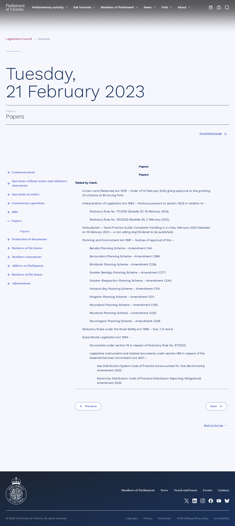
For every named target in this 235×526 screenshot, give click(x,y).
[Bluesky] (227, 500)
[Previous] (88, 406)
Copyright (132, 518)
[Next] (216, 406)
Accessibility (221, 518)
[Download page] (213, 133)
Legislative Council (19, 39)
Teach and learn (185, 490)
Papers (24, 231)
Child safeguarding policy (192, 518)
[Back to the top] (215, 425)
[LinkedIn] (194, 500)
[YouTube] (219, 500)
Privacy (148, 518)
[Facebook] (210, 500)
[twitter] (186, 500)
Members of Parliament (138, 490)
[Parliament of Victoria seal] (16, 490)
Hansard (44, 39)
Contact (223, 490)
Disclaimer (164, 518)
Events (207, 490)
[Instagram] (202, 500)
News (164, 490)
